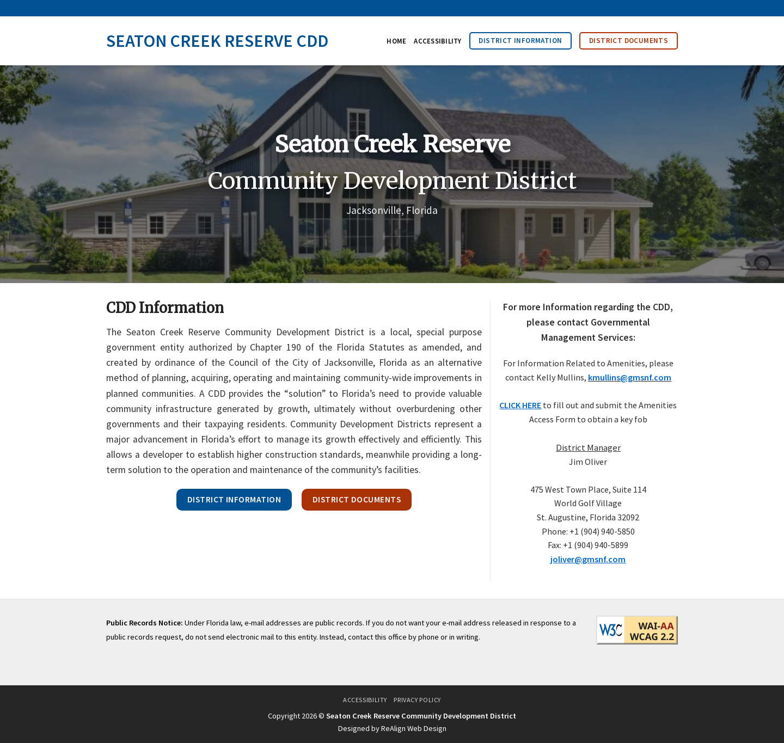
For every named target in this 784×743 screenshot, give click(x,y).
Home (396, 40)
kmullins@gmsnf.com (629, 377)
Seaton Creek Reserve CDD (217, 41)
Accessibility (437, 40)
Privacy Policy (417, 700)
